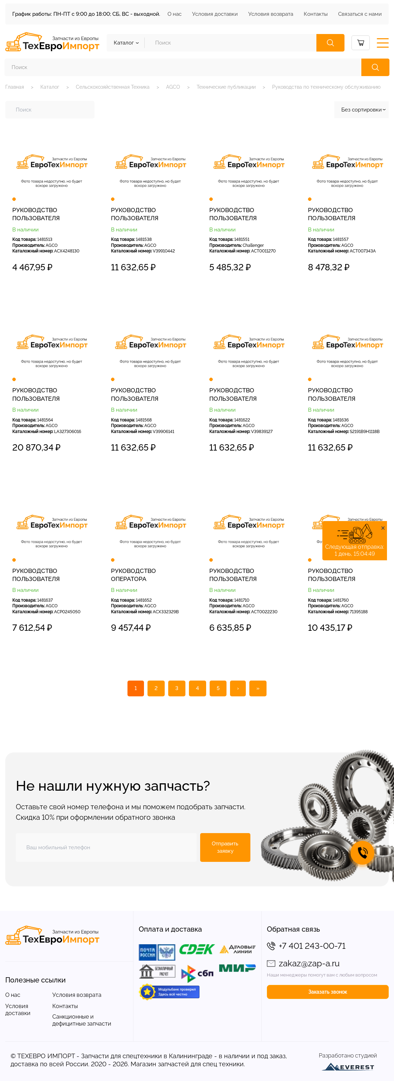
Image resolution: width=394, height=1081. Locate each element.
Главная (14, 87)
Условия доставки (215, 14)
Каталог (49, 87)
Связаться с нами (360, 14)
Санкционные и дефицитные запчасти (81, 1020)
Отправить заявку (225, 847)
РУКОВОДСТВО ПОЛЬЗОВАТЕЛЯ (36, 214)
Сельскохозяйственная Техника (113, 87)
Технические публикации (226, 87)
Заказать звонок (327, 992)
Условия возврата (270, 14)
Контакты (316, 14)
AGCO (173, 87)
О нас (175, 14)
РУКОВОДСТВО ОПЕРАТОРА (133, 574)
